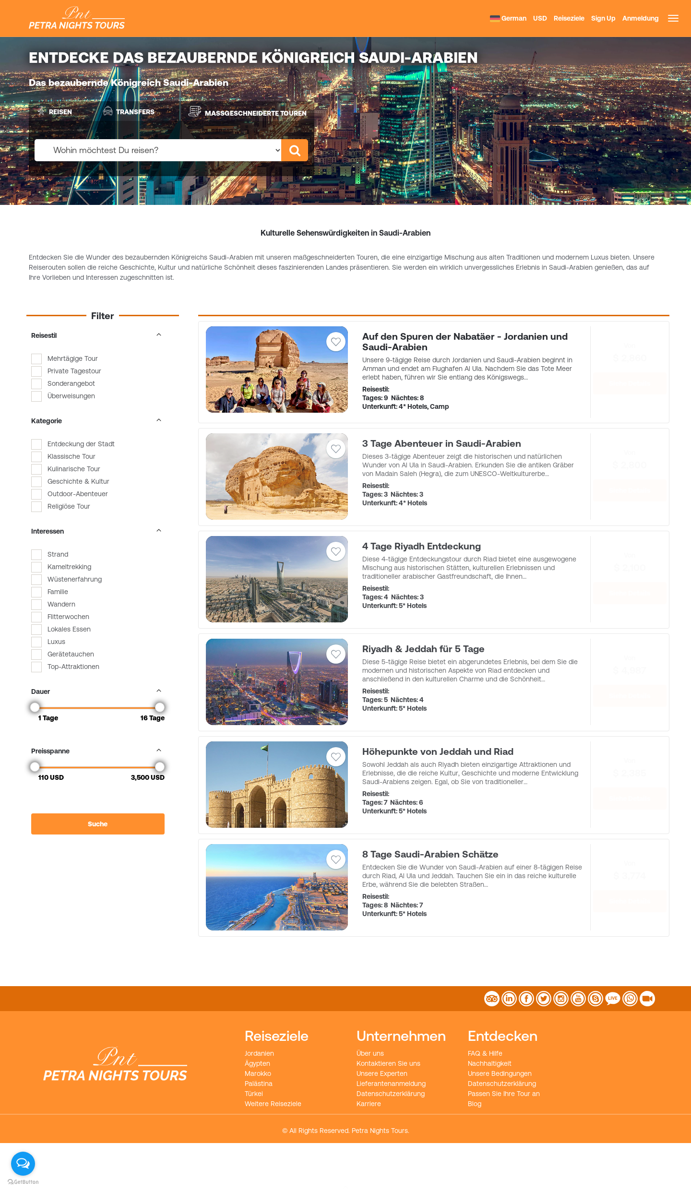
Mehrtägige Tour (73, 358)
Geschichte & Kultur (78, 481)
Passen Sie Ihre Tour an (504, 1093)
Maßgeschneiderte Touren (247, 111)
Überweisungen (71, 396)
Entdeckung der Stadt (81, 444)
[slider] (35, 707)
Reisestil (98, 335)
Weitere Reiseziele (273, 1104)
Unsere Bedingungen (500, 1073)
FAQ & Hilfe (485, 1053)
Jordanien (259, 1053)
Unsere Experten (382, 1073)
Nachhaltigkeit (490, 1063)
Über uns (370, 1053)
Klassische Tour (71, 456)
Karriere (369, 1104)
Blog (474, 1104)
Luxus (56, 641)
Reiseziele (569, 18)
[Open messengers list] (23, 1164)
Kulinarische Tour (74, 469)
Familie (58, 592)
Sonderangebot (71, 383)
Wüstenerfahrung (74, 579)
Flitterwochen (68, 616)
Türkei (254, 1093)
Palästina (259, 1083)
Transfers (128, 110)
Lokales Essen (69, 629)
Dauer (98, 691)
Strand (58, 554)
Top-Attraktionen (73, 666)
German (508, 18)
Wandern (61, 604)
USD (540, 18)
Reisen (53, 110)
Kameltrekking (69, 567)
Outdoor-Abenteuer (78, 494)
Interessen (98, 531)
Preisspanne (98, 751)
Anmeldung (640, 18)
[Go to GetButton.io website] (23, 1182)
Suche (97, 824)
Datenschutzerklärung (391, 1093)
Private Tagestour (74, 371)
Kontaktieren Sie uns (388, 1063)
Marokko (258, 1073)
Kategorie (98, 421)
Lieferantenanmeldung (391, 1083)
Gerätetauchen (71, 654)
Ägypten (257, 1063)
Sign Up (603, 18)
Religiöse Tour (69, 506)
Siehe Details (630, 383)
